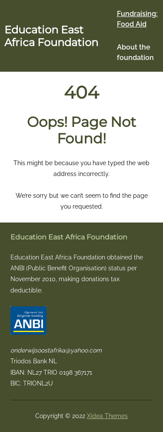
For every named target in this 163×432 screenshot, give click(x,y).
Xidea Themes (107, 415)
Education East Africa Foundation (51, 36)
